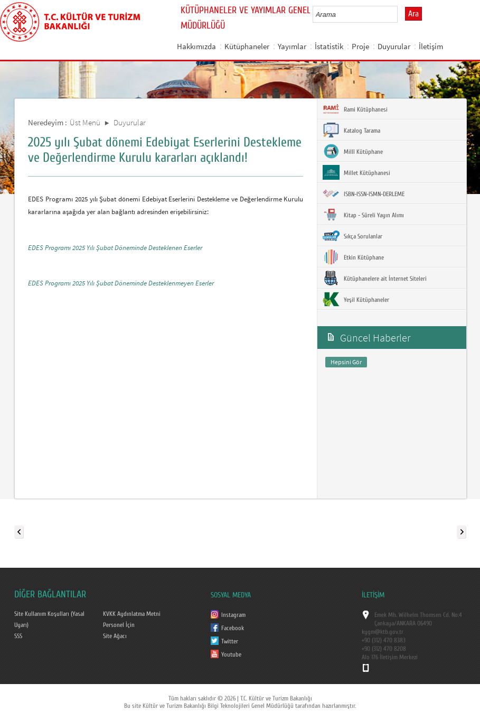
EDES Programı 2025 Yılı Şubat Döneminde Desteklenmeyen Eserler (121, 283)
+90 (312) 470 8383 (384, 640)
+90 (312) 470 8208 (384, 648)
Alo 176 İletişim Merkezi (390, 657)
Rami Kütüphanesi (355, 108)
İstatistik (329, 46)
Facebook (232, 628)
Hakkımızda (196, 46)
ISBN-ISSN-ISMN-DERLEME (363, 193)
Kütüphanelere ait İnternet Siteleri (375, 278)
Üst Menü (85, 122)
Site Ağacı (115, 636)
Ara (413, 14)
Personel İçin (119, 625)
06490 (424, 623)
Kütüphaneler (246, 46)
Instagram (233, 615)
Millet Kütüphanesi (356, 172)
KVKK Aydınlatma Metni (132, 613)
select (400, 14)
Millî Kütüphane (353, 151)
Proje (360, 46)
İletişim (431, 46)
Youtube (231, 654)
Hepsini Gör (346, 362)
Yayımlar (292, 46)
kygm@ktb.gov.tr (382, 631)
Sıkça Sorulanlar (352, 235)
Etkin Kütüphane (353, 257)
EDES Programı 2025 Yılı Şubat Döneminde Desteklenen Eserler (115, 247)
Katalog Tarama (351, 130)
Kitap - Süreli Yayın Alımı (363, 214)
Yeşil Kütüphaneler (356, 299)
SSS (18, 636)
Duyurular (394, 46)
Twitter (229, 641)
